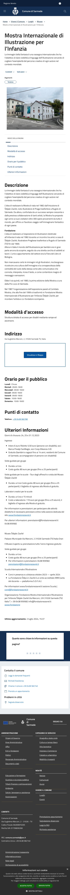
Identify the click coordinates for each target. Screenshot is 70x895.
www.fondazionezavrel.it (19, 515)
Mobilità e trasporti (47, 759)
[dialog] (35, 881)
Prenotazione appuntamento (51, 816)
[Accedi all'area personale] (60, 3)
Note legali (9, 860)
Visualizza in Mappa (35, 355)
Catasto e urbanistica (48, 755)
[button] (35, 891)
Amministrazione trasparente (17, 852)
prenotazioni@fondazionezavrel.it (23, 564)
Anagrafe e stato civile (48, 738)
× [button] (67, 869)
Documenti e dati (12, 763)
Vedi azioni (22, 72)
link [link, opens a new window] (57, 881)
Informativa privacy (13, 856)
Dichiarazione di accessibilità (16, 865)
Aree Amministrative (13, 742)
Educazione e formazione (15, 775)
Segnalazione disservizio (49, 821)
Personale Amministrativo (15, 759)
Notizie (42, 775)
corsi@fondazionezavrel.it (16, 589)
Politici (8, 755)
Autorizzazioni (11, 796)
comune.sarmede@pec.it (15, 837)
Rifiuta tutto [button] (44, 886)
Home (5, 21)
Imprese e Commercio (48, 750)
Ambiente (9, 788)
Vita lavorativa (45, 746)
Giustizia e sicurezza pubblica (17, 779)
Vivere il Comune (18, 21)
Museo (39, 21)
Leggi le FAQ (44, 825)
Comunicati (44, 779)
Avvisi (42, 784)
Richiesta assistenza (48, 829)
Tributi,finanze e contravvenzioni (18, 784)
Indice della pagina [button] (15, 138)
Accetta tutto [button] (26, 886)
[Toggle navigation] (4, 11)
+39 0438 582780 (20, 419)
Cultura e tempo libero (48, 742)
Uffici (7, 746)
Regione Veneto (10, 3)
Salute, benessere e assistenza (17, 792)
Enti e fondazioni (12, 750)
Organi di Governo (12, 738)
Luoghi (31, 21)
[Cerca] (65, 11)
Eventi (42, 799)
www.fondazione (12, 604)
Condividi (10, 72)
